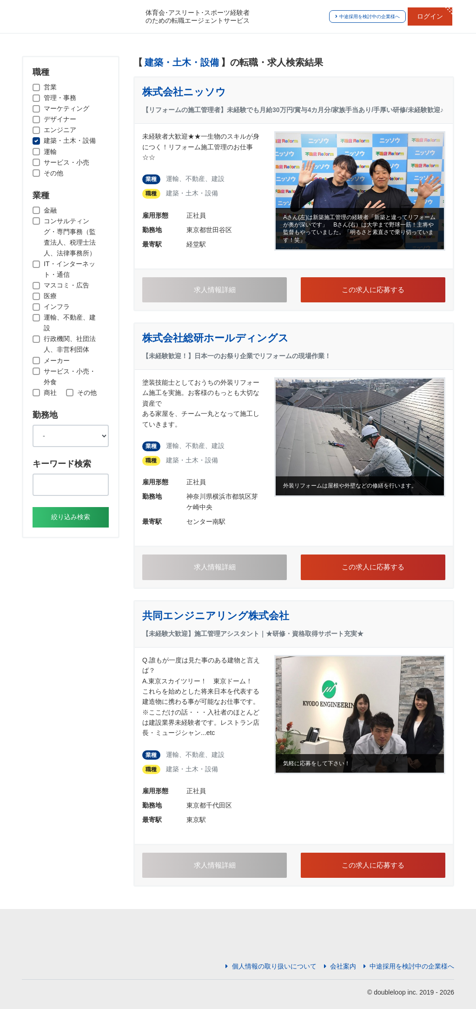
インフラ (57, 306)
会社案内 (340, 966)
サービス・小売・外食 (70, 377)
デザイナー (60, 119)
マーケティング (66, 108)
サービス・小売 (66, 162)
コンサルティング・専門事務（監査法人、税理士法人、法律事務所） (70, 237)
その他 (53, 173)
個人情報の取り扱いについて (270, 966)
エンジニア (60, 130)
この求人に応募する (373, 290)
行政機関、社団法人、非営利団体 (70, 344)
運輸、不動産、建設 (70, 323)
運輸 (50, 151)
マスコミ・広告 (66, 285)
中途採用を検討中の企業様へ (367, 16)
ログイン (430, 16)
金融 (50, 210)
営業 (50, 87)
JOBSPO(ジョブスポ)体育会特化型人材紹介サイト (80, 16)
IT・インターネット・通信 (69, 269)
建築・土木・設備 (70, 140)
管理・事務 (60, 97)
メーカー (57, 360)
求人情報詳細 (215, 290)
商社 (50, 392)
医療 (50, 296)
